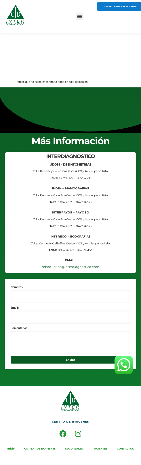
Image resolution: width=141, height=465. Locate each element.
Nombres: (17, 287)
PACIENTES (99, 448)
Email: (15, 307)
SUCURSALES (74, 448)
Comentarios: (19, 328)
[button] (79, 16)
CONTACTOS (125, 448)
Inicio (11, 448)
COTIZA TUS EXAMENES (40, 448)
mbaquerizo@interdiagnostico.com (70, 267)
